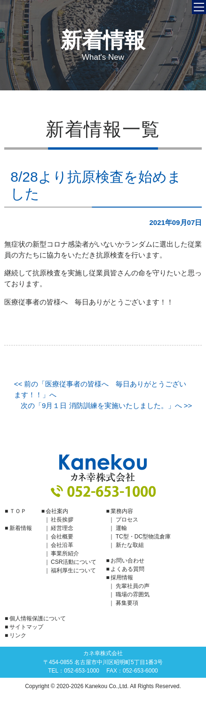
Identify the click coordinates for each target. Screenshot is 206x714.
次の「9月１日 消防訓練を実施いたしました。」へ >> (106, 405)
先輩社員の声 (133, 586)
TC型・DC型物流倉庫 (143, 536)
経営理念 (62, 528)
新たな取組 (130, 545)
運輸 (121, 528)
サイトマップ (26, 627)
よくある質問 (127, 569)
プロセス (127, 519)
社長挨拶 (62, 519)
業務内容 (122, 511)
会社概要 (62, 536)
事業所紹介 (65, 553)
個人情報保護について (37, 618)
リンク (17, 635)
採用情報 (122, 577)
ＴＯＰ (17, 511)
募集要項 (127, 603)
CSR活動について (73, 562)
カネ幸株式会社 (103, 468)
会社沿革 (62, 545)
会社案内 (57, 511)
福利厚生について (73, 570)
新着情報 (20, 528)
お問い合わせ (127, 560)
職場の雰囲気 (133, 594)
